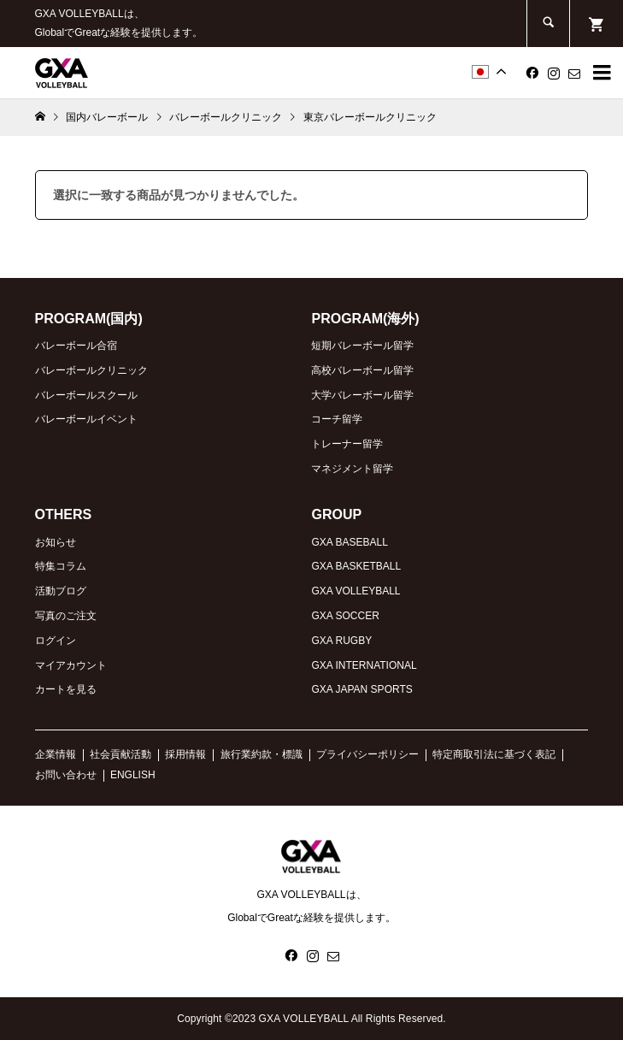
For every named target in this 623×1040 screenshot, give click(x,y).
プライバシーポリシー (367, 754)
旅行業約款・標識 (261, 754)
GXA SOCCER (345, 616)
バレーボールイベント (86, 419)
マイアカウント (71, 665)
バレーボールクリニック (91, 370)
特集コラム (60, 566)
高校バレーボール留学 (362, 370)
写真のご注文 (66, 616)
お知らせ (55, 542)
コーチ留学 (336, 419)
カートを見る (66, 689)
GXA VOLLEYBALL (355, 591)
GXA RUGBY (341, 641)
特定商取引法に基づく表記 (493, 754)
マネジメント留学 (352, 469)
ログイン (55, 641)
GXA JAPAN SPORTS (361, 689)
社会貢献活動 (120, 754)
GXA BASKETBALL (356, 566)
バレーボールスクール (86, 395)
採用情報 (185, 754)
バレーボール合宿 (76, 346)
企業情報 (55, 754)
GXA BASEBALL (349, 542)
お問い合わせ (66, 775)
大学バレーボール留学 (362, 395)
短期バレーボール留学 (362, 346)
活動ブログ (60, 591)
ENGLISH (133, 775)
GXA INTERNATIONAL (363, 665)
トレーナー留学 (347, 444)
